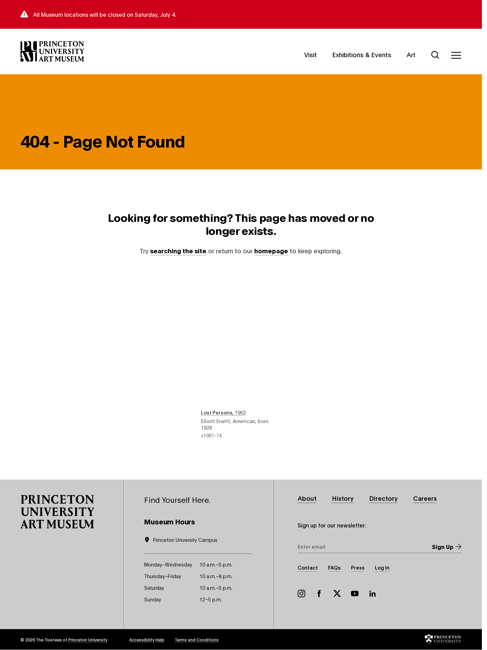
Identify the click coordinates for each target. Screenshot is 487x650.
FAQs (334, 567)
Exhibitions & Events (361, 54)
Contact (308, 567)
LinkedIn (372, 593)
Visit (310, 54)
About (307, 498)
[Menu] (455, 55)
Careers (425, 498)
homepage (271, 250)
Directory (383, 498)
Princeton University (87, 639)
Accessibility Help (146, 639)
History (343, 498)
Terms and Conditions (197, 639)
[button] (57, 511)
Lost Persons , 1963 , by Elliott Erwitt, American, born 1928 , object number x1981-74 (241, 353)
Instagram (301, 593)
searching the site (178, 250)
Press (358, 567)
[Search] (435, 55)
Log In (382, 567)
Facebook (319, 593)
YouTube (355, 593)
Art (411, 54)
